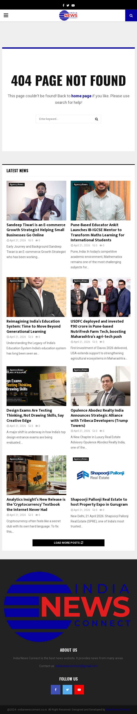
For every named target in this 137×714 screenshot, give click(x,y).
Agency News (17, 184)
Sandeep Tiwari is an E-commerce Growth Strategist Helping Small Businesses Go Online (36, 230)
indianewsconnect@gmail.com (76, 666)
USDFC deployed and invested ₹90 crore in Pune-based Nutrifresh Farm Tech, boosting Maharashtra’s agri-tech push (98, 329)
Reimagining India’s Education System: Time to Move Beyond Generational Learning (34, 326)
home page (81, 96)
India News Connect (118, 709)
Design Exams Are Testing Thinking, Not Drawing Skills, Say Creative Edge (35, 415)
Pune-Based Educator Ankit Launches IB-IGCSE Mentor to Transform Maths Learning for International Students (97, 233)
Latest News (17, 170)
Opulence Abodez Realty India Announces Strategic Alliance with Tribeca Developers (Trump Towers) (99, 418)
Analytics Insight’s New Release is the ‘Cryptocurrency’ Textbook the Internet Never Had (36, 504)
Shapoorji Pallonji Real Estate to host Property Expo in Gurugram (99, 502)
